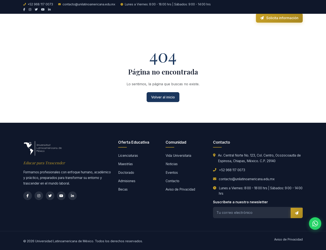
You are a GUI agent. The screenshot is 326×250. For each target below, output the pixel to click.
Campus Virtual (238, 17)
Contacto (215, 17)
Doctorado (126, 173)
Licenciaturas (128, 156)
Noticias (197, 17)
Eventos (172, 173)
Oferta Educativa (106, 17)
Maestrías (125, 164)
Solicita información (279, 17)
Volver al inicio (163, 97)
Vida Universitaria (173, 17)
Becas (151, 17)
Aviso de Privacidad (180, 189)
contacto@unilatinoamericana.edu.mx (89, 4)
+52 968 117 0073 (40, 4)
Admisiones (132, 17)
